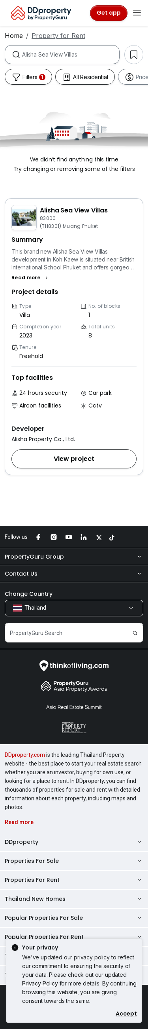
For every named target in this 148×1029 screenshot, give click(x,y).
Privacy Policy (40, 983)
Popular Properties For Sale (74, 917)
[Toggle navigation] (137, 13)
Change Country (28, 594)
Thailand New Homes (74, 898)
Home (14, 36)
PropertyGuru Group (74, 556)
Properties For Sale (74, 861)
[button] (30, 278)
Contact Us (74, 573)
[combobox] (70, 54)
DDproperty (74, 842)
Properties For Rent (74, 880)
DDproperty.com (25, 755)
